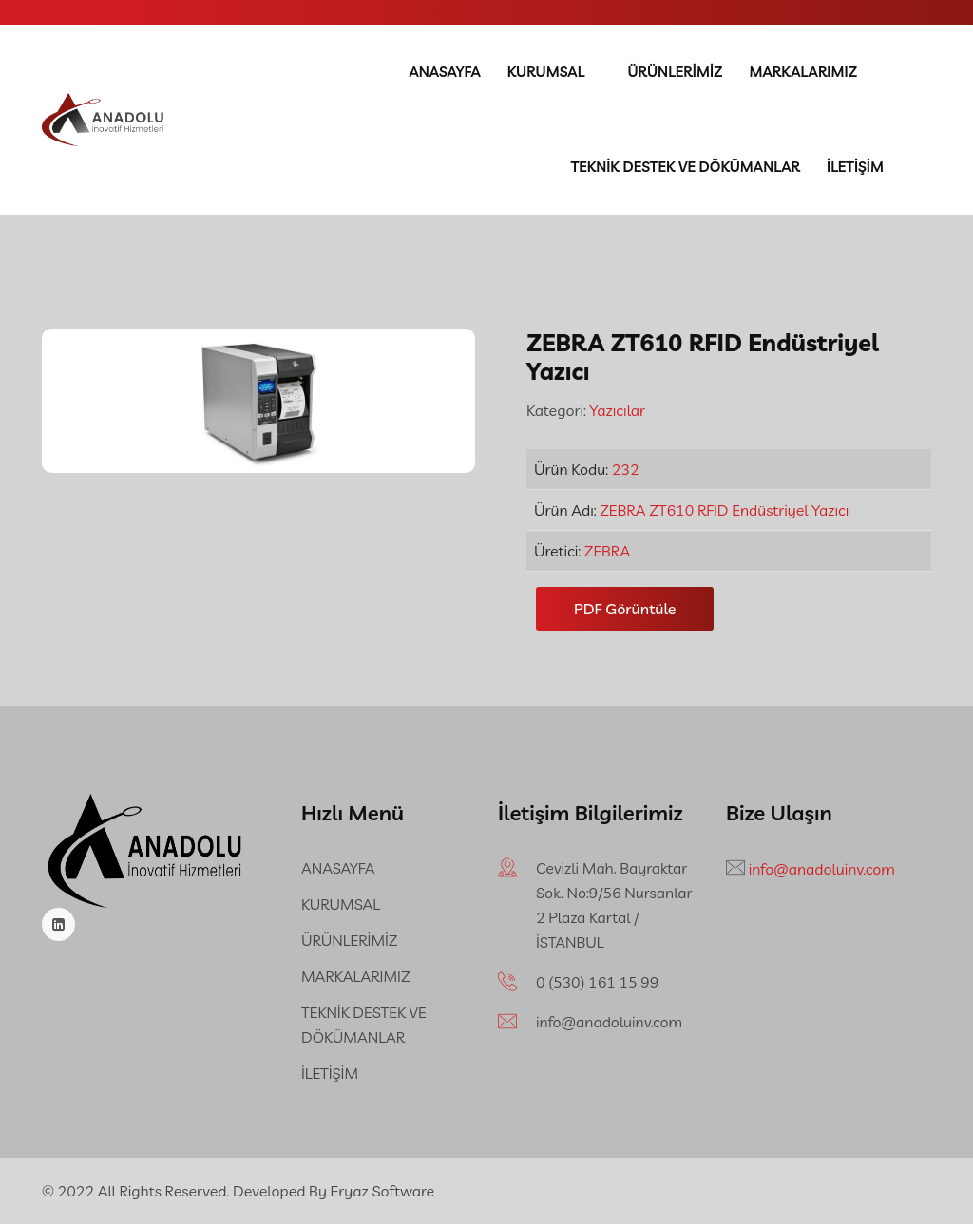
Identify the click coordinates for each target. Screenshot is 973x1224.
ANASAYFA (444, 72)
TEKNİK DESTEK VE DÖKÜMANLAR (685, 167)
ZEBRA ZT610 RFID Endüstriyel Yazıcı (724, 509)
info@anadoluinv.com (609, 1021)
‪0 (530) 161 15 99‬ (597, 981)
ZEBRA (607, 550)
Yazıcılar (615, 410)
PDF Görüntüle (625, 608)
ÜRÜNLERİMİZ (674, 72)
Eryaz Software (383, 1190)
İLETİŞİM (855, 167)
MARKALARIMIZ (803, 72)
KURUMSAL (546, 72)
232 (625, 469)
